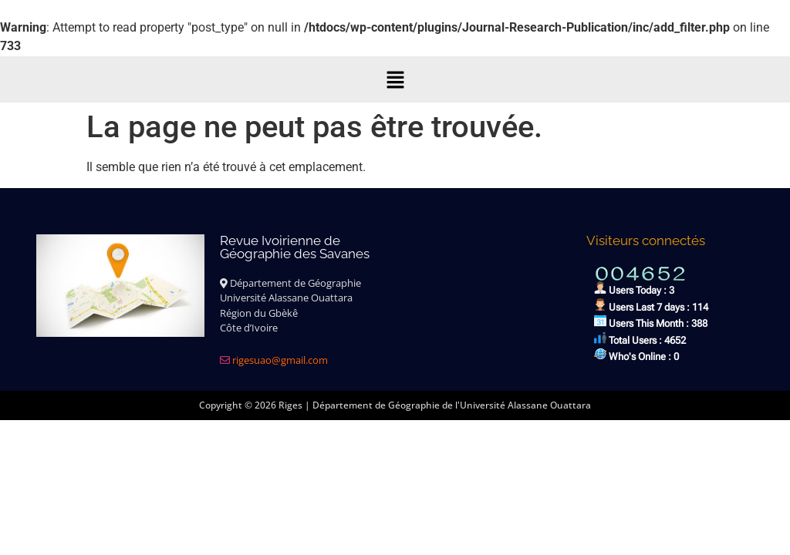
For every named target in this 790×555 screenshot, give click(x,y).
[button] (395, 79)
